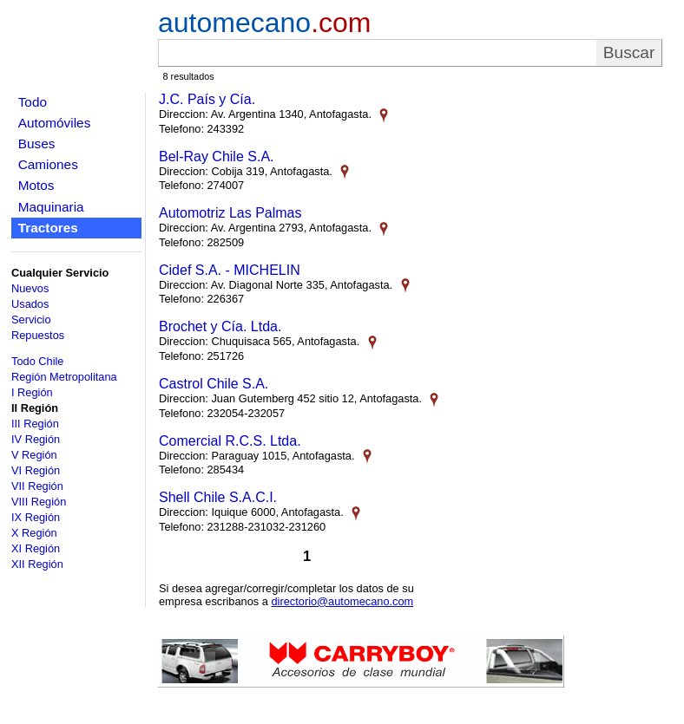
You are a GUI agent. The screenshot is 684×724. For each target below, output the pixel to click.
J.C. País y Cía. (207, 99)
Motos (36, 185)
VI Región (35, 470)
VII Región (37, 485)
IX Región (35, 517)
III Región (35, 423)
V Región (34, 454)
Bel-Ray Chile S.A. (216, 156)
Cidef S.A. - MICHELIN (229, 270)
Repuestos (37, 335)
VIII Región (38, 501)
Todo (32, 102)
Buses (37, 143)
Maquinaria (51, 206)
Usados (30, 303)
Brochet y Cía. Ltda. (220, 326)
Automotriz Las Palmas (230, 212)
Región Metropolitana (64, 376)
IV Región (35, 439)
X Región (34, 532)
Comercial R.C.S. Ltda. (230, 441)
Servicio (31, 319)
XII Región (37, 564)
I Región (32, 392)
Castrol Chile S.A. (213, 383)
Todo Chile (37, 361)
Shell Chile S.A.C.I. (218, 497)
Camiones (48, 164)
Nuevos (30, 288)
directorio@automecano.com (342, 601)
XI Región (35, 548)
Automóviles (54, 122)
